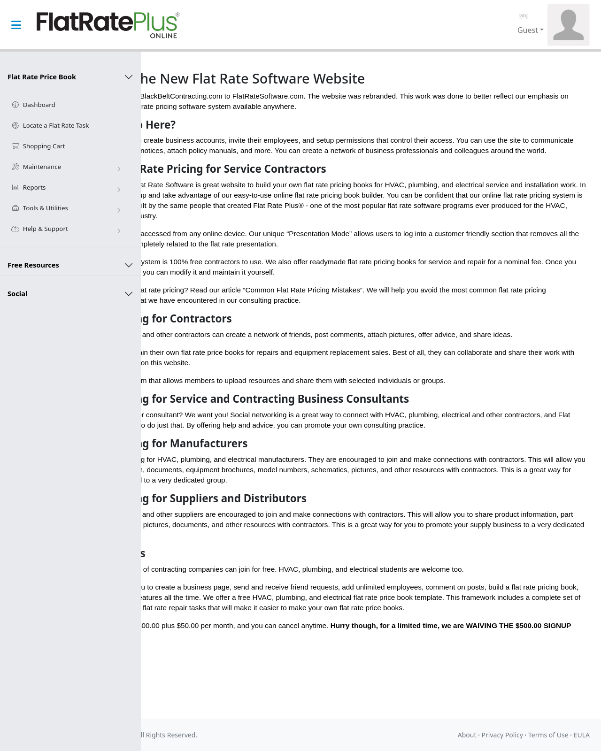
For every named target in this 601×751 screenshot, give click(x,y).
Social (17, 293)
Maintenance (67, 167)
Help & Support (67, 229)
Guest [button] (527, 30)
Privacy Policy (502, 734)
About (467, 734)
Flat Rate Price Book (42, 76)
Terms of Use (548, 734)
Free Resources (33, 264)
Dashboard (33, 104)
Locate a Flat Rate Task (50, 125)
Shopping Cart (38, 146)
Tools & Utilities (67, 208)
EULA (582, 734)
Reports (67, 187)
